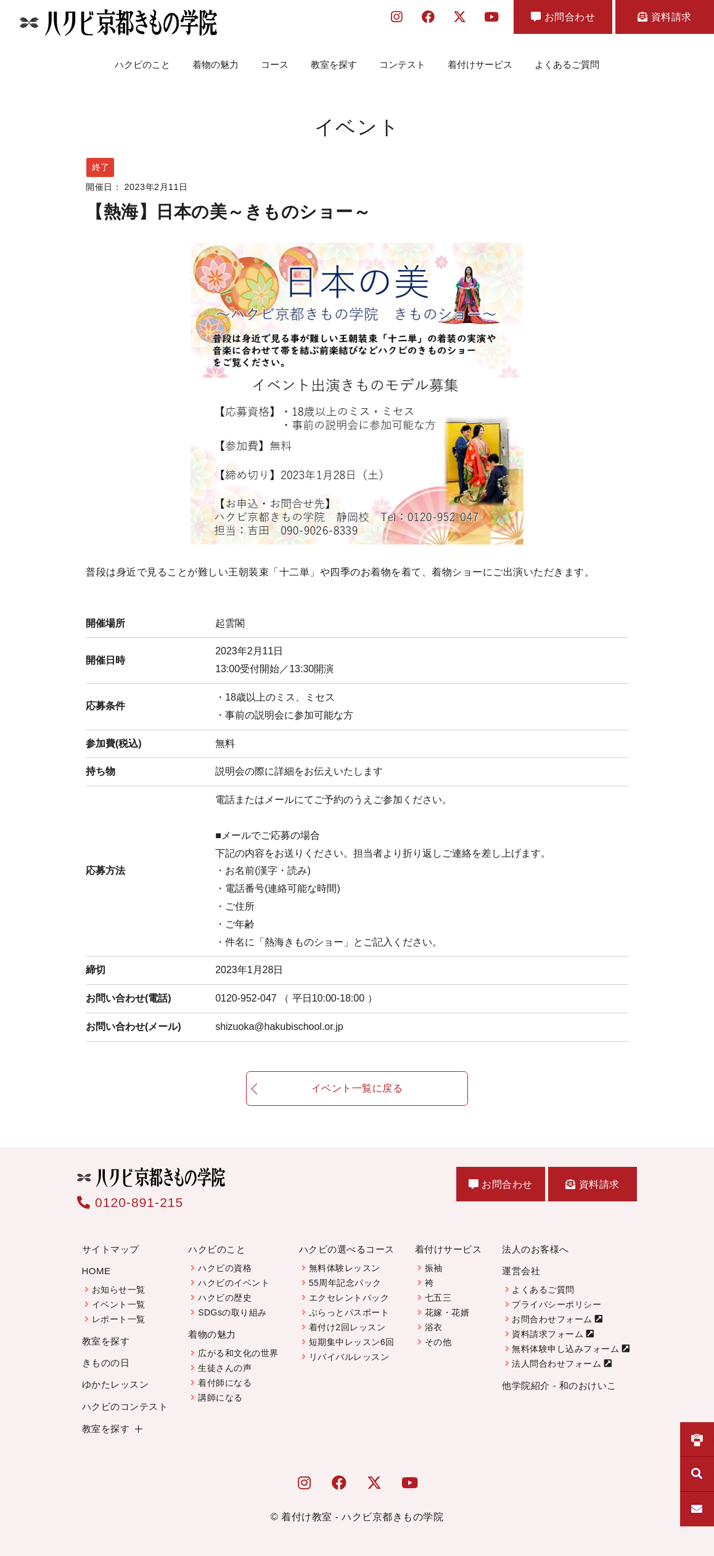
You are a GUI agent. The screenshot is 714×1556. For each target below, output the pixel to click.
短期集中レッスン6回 (352, 1342)
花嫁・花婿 (447, 1312)
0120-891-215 (130, 1202)
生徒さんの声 (225, 1368)
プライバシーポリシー (556, 1304)
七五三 (438, 1298)
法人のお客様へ (535, 1249)
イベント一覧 (119, 1304)
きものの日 (106, 1362)
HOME (96, 1271)
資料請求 (664, 17)
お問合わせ (563, 17)
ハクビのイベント (233, 1283)
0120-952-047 (296, 998)
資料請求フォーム (547, 1334)
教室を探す (334, 64)
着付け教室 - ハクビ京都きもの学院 (362, 1517)
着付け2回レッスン (347, 1327)
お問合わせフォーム (552, 1319)
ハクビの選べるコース (347, 1249)
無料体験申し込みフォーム (565, 1349)
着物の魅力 (215, 64)
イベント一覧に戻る (357, 1096)
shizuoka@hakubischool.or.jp (279, 1026)
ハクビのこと (142, 64)
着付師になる (225, 1383)
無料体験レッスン (344, 1268)
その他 (438, 1342)
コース (275, 64)
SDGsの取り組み (232, 1312)
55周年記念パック (345, 1283)
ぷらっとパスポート (349, 1312)
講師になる (220, 1397)
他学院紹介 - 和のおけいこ (559, 1385)
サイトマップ (110, 1249)
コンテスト (402, 64)
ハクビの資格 (225, 1268)
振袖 (434, 1268)
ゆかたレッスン (115, 1384)
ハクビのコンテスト (125, 1406)
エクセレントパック (349, 1298)
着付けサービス (480, 64)
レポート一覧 (119, 1319)
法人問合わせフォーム (556, 1364)
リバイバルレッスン (349, 1357)
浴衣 (434, 1327)
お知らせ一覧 (119, 1290)
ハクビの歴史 (225, 1298)
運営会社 (521, 1271)
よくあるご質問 (567, 64)
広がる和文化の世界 (238, 1353)
